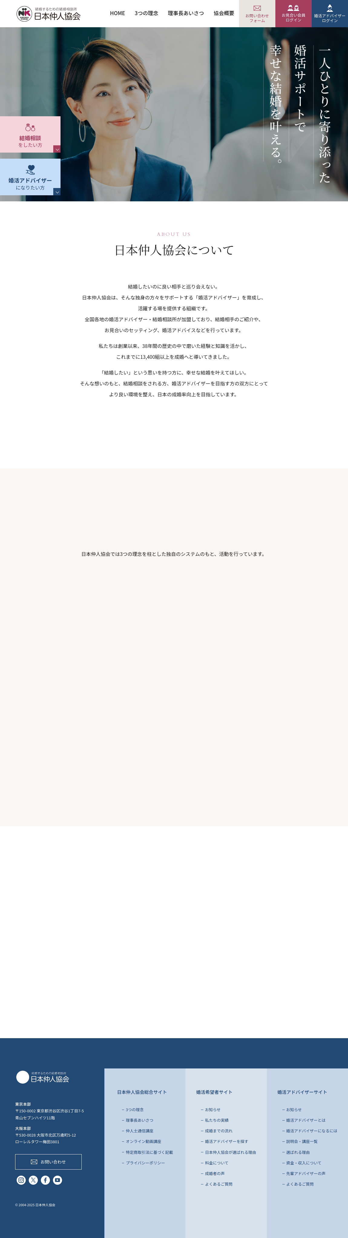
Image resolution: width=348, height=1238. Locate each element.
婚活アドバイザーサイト (302, 1092)
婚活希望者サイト (214, 1092)
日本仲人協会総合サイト (142, 1092)
